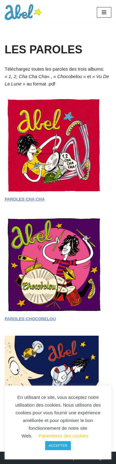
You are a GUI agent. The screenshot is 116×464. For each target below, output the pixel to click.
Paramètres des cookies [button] (63, 435)
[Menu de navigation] (104, 12)
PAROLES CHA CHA (25, 199)
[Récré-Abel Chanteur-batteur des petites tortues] (23, 12)
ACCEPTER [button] (58, 445)
